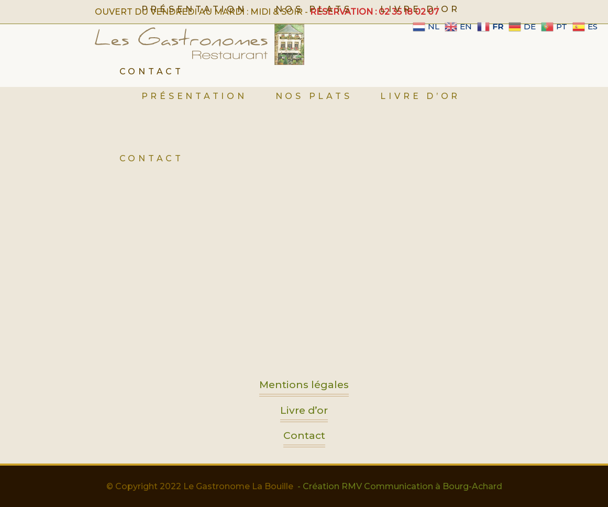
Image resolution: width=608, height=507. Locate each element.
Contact (304, 438)
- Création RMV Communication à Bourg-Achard (399, 486)
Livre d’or (304, 413)
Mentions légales (304, 387)
